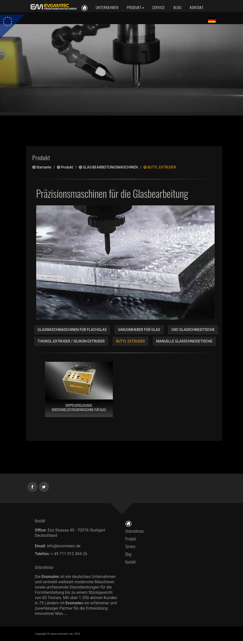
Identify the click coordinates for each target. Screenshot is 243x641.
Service (130, 546)
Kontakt (131, 562)
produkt (65, 167)
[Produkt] (135, 7)
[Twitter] (44, 486)
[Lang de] (212, 20)
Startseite (42, 167)
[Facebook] (32, 486)
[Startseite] (128, 523)
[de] (52, 7)
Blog (128, 554)
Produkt (130, 539)
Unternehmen (134, 531)
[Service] (159, 7)
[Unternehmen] (107, 7)
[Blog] (177, 7)
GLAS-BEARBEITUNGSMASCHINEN (108, 167)
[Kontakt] (196, 7)
